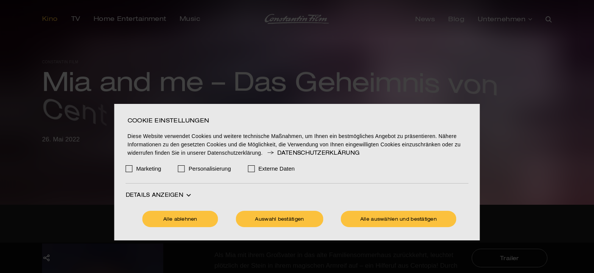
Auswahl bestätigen (279, 219)
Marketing (148, 168)
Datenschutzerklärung (313, 153)
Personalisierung (210, 168)
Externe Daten (276, 168)
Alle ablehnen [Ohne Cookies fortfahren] (180, 219)
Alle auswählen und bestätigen (398, 219)
